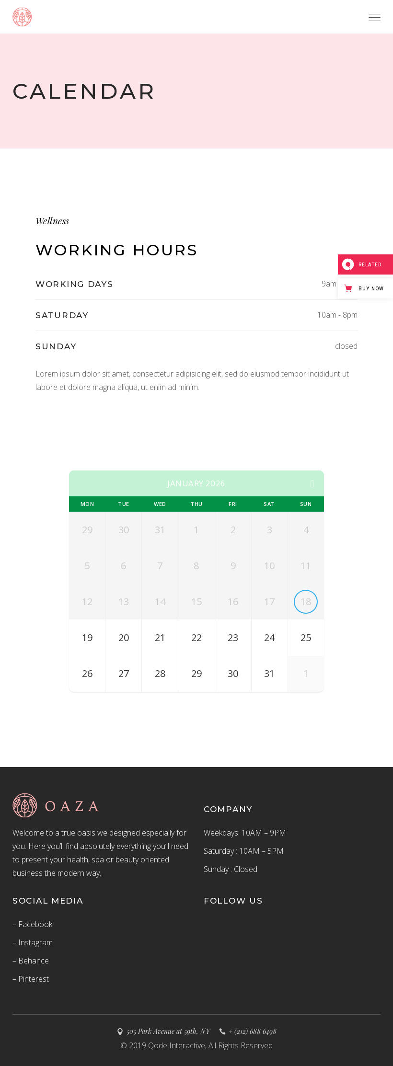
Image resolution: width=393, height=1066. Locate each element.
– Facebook (32, 924)
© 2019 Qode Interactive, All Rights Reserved (196, 1045)
